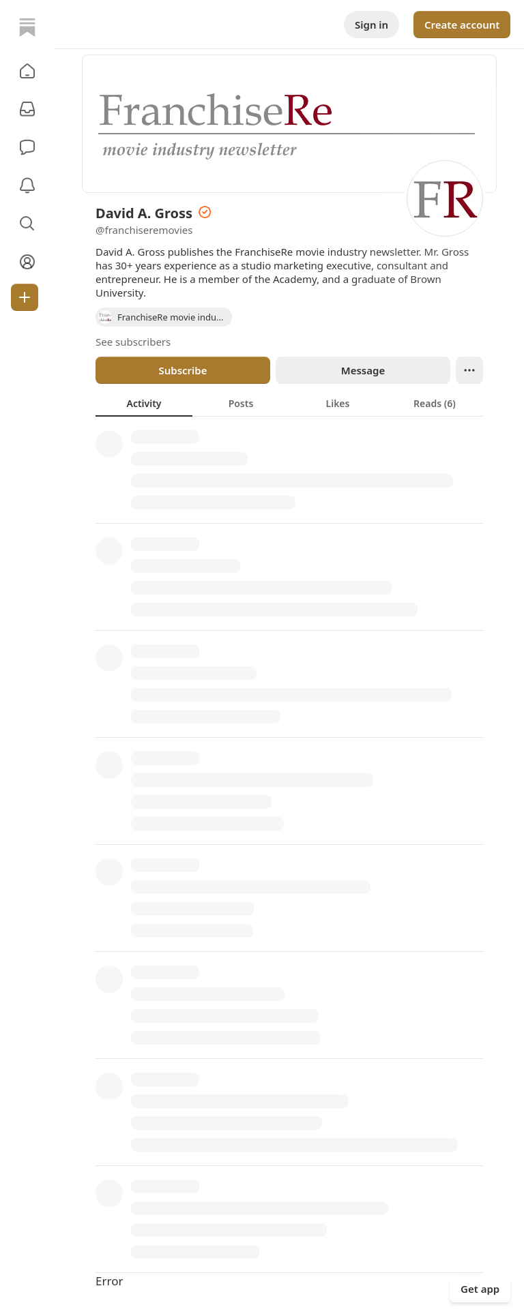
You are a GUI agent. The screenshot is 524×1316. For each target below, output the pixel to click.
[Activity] (27, 185)
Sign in (371, 24)
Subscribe (182, 370)
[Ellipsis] (469, 370)
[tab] (144, 403)
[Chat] (27, 147)
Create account (461, 24)
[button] (27, 71)
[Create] (24, 297)
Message (363, 370)
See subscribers (133, 341)
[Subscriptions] (27, 109)
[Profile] (27, 261)
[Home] (27, 27)
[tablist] (289, 403)
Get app (480, 1289)
